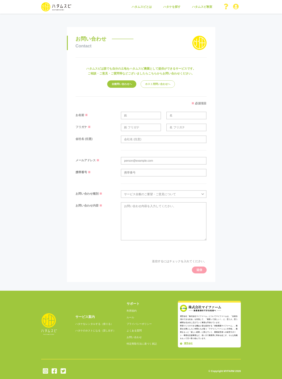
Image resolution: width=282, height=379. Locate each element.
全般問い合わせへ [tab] (122, 84)
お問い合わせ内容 (89, 205)
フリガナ (83, 126)
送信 (199, 269)
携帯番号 (83, 172)
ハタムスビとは (142, 6)
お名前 (82, 115)
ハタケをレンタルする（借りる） (94, 323)
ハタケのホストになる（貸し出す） (95, 330)
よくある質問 (134, 330)
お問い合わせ (134, 337)
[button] (226, 7)
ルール (130, 317)
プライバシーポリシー (139, 323)
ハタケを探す (172, 6)
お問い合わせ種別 (89, 193)
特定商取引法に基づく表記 (142, 343)
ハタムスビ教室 (202, 6)
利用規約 (132, 310)
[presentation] (179, 252)
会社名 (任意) (84, 138)
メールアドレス (87, 160)
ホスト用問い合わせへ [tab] (157, 84)
